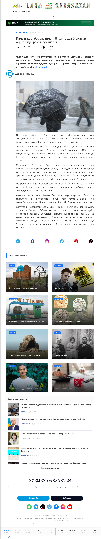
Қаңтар (16, 531)
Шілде (83, 531)
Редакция (12, 487)
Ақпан (28, 531)
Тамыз (94, 531)
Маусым (72, 531)
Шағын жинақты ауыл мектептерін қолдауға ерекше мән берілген (53, 419)
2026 (5, 531)
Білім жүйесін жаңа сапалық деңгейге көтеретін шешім (47, 433)
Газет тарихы (25, 487)
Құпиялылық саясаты (44, 487)
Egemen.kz (42, 67)
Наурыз (39, 531)
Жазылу (33, 498)
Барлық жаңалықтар (50, 468)
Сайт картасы (83, 487)
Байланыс (67, 498)
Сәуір (50, 531)
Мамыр (61, 531)
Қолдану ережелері (64, 487)
